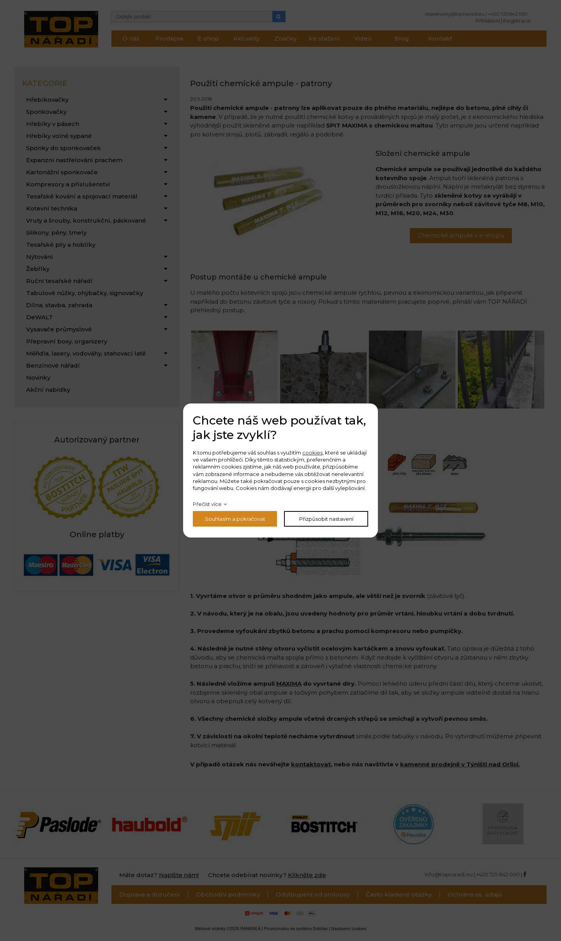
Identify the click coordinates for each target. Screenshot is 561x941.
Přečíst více (207, 504)
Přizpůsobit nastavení (326, 519)
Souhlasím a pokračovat (235, 519)
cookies (312, 452)
